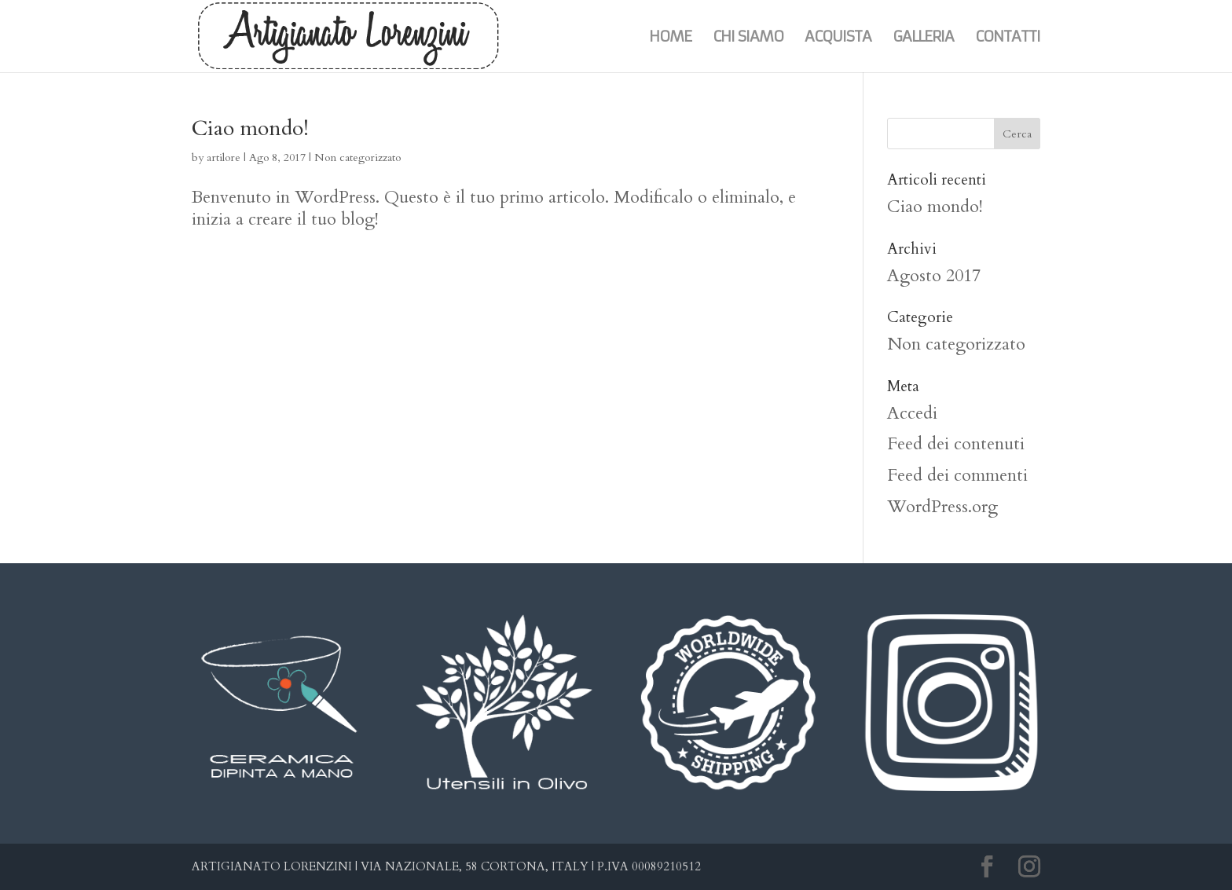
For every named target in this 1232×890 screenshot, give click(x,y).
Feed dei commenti (957, 475)
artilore (223, 157)
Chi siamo (748, 38)
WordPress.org (942, 506)
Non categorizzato (357, 157)
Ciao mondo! (250, 128)
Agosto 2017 (934, 276)
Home (670, 38)
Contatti (1007, 38)
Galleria (923, 38)
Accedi (912, 413)
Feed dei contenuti (956, 444)
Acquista (838, 38)
